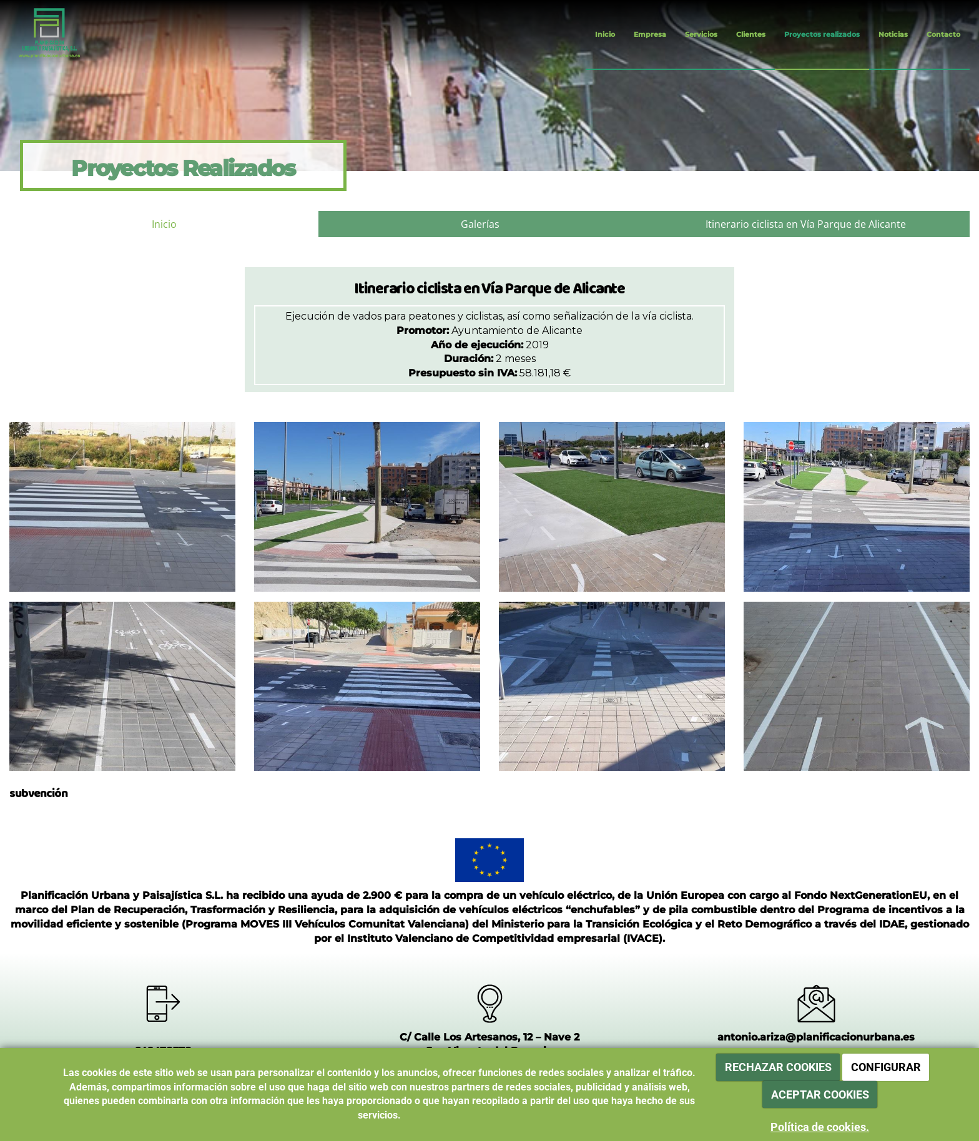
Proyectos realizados (822, 34)
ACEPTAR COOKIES (820, 1094)
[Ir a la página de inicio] (39, 34)
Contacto (943, 34)
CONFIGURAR (886, 1067)
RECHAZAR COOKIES (778, 1067)
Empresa (650, 34)
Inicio (605, 34)
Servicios (701, 34)
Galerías (480, 224)
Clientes (750, 34)
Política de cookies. (819, 1127)
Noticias (893, 34)
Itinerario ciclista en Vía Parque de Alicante (806, 224)
